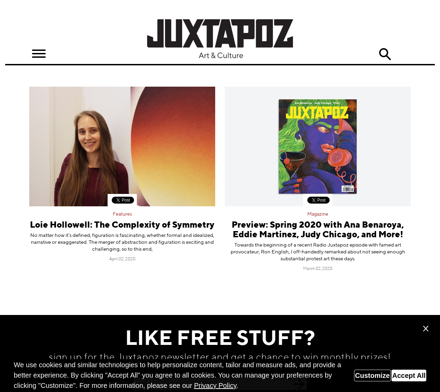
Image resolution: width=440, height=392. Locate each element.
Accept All (409, 375)
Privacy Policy (215, 385)
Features (122, 214)
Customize (372, 375)
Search (385, 54)
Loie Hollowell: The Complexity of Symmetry (122, 225)
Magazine (317, 214)
